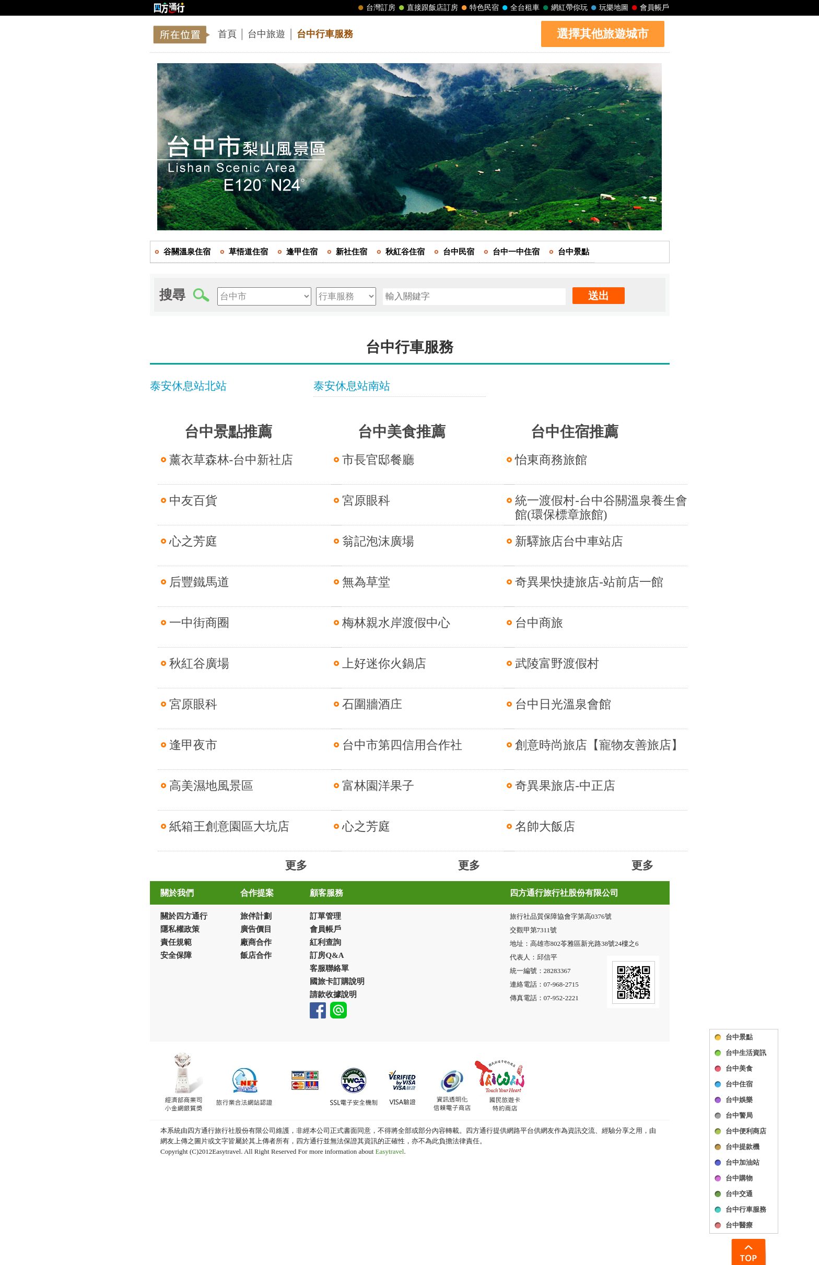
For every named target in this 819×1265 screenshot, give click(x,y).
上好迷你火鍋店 (384, 663)
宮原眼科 (193, 704)
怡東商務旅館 (551, 459)
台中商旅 (539, 622)
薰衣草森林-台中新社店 (231, 459)
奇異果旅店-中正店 (565, 785)
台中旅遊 (266, 34)
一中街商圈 (199, 622)
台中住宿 (739, 1084)
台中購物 (739, 1178)
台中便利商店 (746, 1131)
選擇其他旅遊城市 (603, 33)
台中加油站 (742, 1162)
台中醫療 (739, 1225)
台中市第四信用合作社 (402, 745)
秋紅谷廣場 (199, 663)
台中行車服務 (325, 34)
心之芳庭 (193, 541)
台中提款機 (742, 1147)
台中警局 (739, 1115)
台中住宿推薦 (574, 432)
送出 (598, 295)
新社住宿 (351, 252)
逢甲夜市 (193, 745)
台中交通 (739, 1194)
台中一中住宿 (516, 252)
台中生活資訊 (746, 1053)
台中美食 (739, 1068)
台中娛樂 (739, 1100)
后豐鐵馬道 (199, 582)
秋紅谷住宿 (405, 252)
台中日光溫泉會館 (563, 704)
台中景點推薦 (228, 432)
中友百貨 (193, 500)
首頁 (227, 34)
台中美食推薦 (402, 432)
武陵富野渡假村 (557, 663)
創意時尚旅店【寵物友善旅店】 (599, 745)
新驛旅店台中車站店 (569, 541)
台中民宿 (458, 252)
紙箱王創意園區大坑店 (229, 826)
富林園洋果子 (378, 785)
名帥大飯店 (545, 826)
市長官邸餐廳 (378, 459)
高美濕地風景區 (211, 785)
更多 (296, 865)
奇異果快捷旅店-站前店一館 (589, 582)
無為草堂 (366, 582)
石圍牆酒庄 (372, 704)
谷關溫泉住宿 (186, 252)
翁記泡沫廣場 (378, 541)
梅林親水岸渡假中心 (396, 622)
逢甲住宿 (302, 252)
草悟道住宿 (248, 252)
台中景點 (739, 1037)
